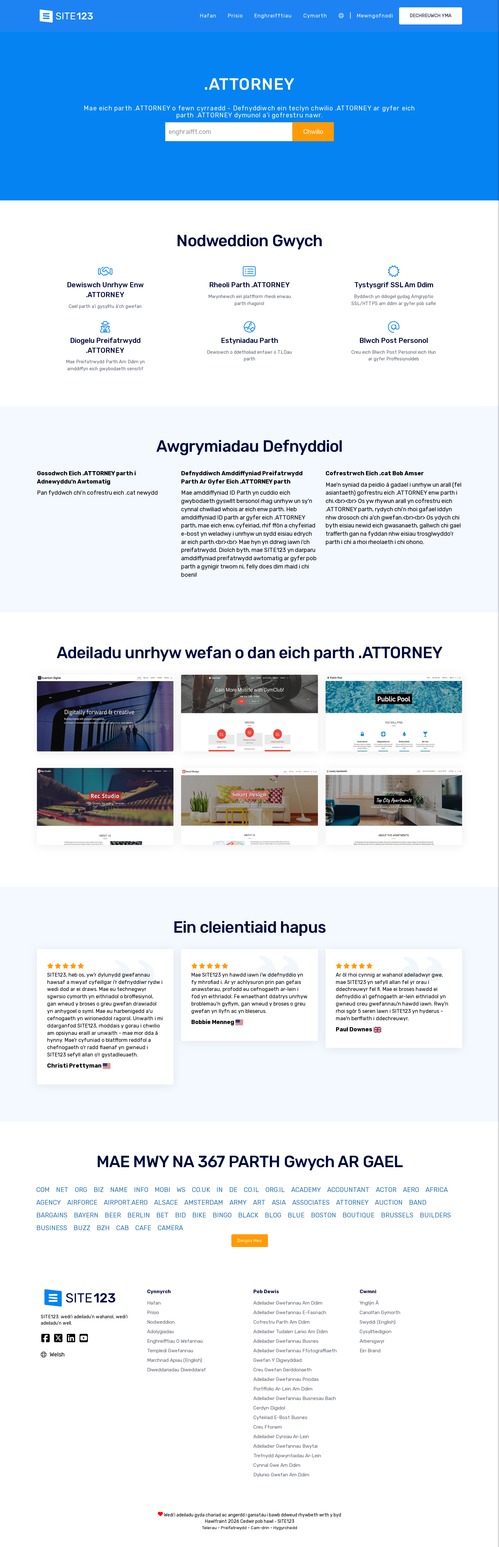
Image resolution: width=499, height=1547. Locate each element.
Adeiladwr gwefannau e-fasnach (289, 1312)
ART (259, 1202)
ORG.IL (275, 1190)
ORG (81, 1190)
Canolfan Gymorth (380, 1312)
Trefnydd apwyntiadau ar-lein (287, 1456)
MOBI (162, 1190)
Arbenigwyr (372, 1341)
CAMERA (170, 1228)
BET (162, 1215)
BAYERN (86, 1215)
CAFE (143, 1228)
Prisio (235, 16)
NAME (119, 1190)
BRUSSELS (397, 1215)
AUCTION (389, 1202)
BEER (113, 1215)
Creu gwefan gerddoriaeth (282, 1370)
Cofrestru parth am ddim (281, 1322)
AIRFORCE (82, 1202)
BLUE (296, 1215)
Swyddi (378, 1322)
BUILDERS (435, 1215)
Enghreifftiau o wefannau (175, 1341)
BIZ (99, 1190)
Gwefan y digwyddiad (277, 1360)
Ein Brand (370, 1351)
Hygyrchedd (285, 1527)
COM (43, 1190)
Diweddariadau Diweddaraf (176, 1370)
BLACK (248, 1215)
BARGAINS (51, 1215)
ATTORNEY (352, 1202)
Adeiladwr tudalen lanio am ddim (290, 1331)
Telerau (209, 1527)
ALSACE (166, 1202)
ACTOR (386, 1190)
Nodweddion (161, 1322)
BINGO (222, 1215)
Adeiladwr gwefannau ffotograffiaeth (295, 1351)
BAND (417, 1202)
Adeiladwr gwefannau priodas (286, 1379)
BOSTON (323, 1215)
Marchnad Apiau (174, 1360)
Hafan (208, 16)
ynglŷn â (369, 1303)
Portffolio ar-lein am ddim (283, 1389)
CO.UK (201, 1190)
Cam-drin (260, 1527)
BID (180, 1215)
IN (219, 1190)
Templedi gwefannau (170, 1351)
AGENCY (48, 1202)
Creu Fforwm (267, 1427)
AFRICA (436, 1190)
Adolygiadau (160, 1331)
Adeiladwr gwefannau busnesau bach (294, 1398)
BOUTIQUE (358, 1215)
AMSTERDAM (203, 1202)
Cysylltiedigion (375, 1331)
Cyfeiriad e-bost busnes (280, 1417)
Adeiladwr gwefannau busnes (286, 1341)
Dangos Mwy (249, 1240)
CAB (122, 1228)
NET (62, 1190)
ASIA (279, 1202)
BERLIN (138, 1215)
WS (181, 1190)
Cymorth (315, 16)
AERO (411, 1190)
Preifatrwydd (234, 1527)
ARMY (238, 1202)
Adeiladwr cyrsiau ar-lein (281, 1436)
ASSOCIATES (311, 1202)
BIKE (199, 1215)
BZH (103, 1228)
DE (233, 1190)
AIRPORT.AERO (126, 1202)
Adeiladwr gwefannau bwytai (285, 1446)
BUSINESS (51, 1228)
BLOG (273, 1215)
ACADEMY (306, 1190)
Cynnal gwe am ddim (276, 1465)
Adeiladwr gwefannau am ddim (287, 1303)
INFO (141, 1190)
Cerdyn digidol (269, 1408)
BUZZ (82, 1228)
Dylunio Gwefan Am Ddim (281, 1475)
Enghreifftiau (273, 16)
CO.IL (251, 1190)
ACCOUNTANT (348, 1190)
